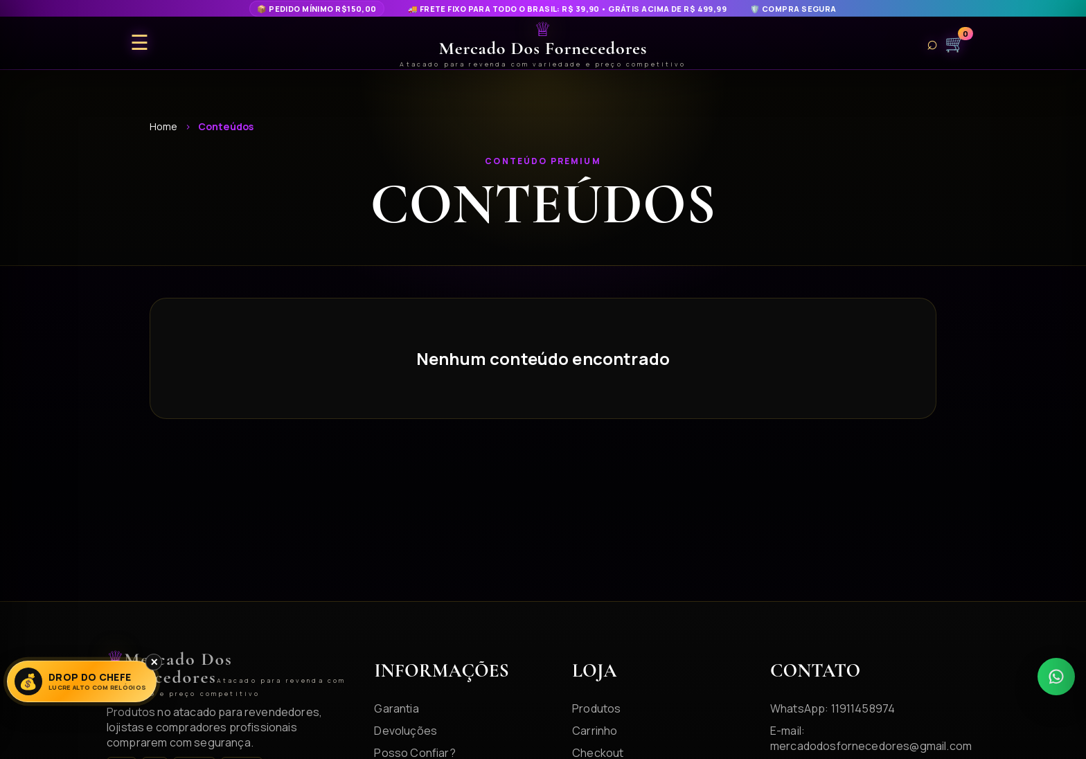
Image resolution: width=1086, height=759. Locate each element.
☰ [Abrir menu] (139, 43)
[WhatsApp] (1056, 676)
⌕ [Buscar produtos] (932, 43)
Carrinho (594, 730)
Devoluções (405, 730)
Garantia (396, 708)
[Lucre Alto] (82, 681)
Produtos (596, 708)
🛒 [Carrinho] (955, 43)
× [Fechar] (154, 662)
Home (164, 126)
